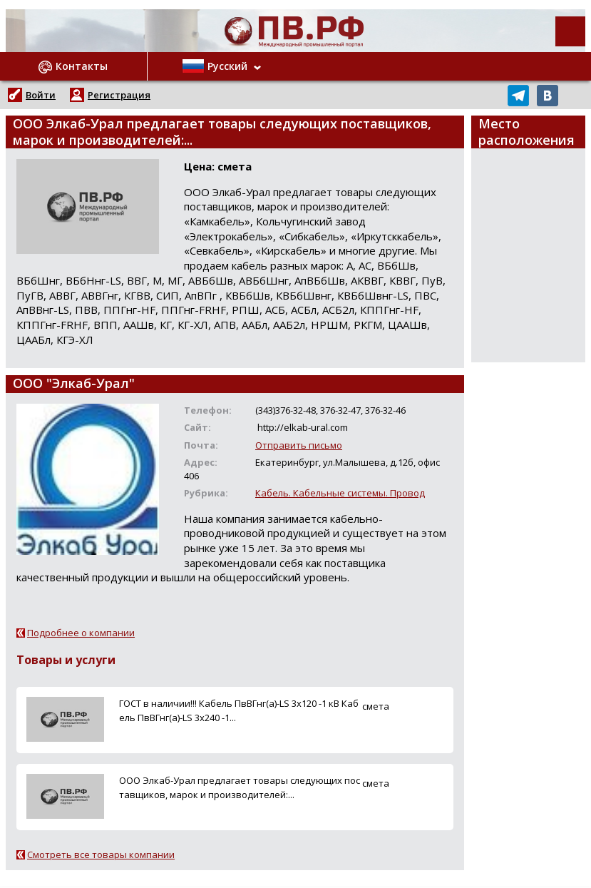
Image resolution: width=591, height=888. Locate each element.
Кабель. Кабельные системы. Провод (340, 492)
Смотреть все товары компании (101, 854)
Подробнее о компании (81, 632)
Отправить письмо (298, 445)
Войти (41, 94)
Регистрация (119, 94)
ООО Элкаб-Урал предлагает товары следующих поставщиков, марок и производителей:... (239, 787)
